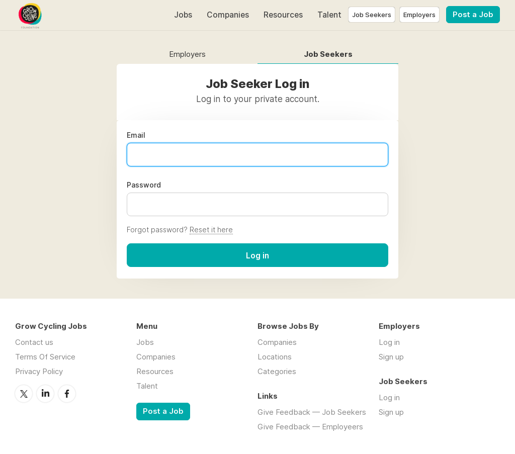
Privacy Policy (39, 371)
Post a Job (473, 14)
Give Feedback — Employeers (310, 426)
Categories (277, 371)
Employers (187, 54)
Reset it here (211, 229)
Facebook (66, 393)
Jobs (183, 15)
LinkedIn (45, 393)
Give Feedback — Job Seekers (312, 412)
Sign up (391, 356)
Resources (283, 15)
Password (144, 185)
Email (136, 135)
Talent (329, 15)
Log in (389, 342)
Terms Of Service (45, 356)
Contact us (34, 342)
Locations (275, 356)
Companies (228, 15)
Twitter (23, 393)
